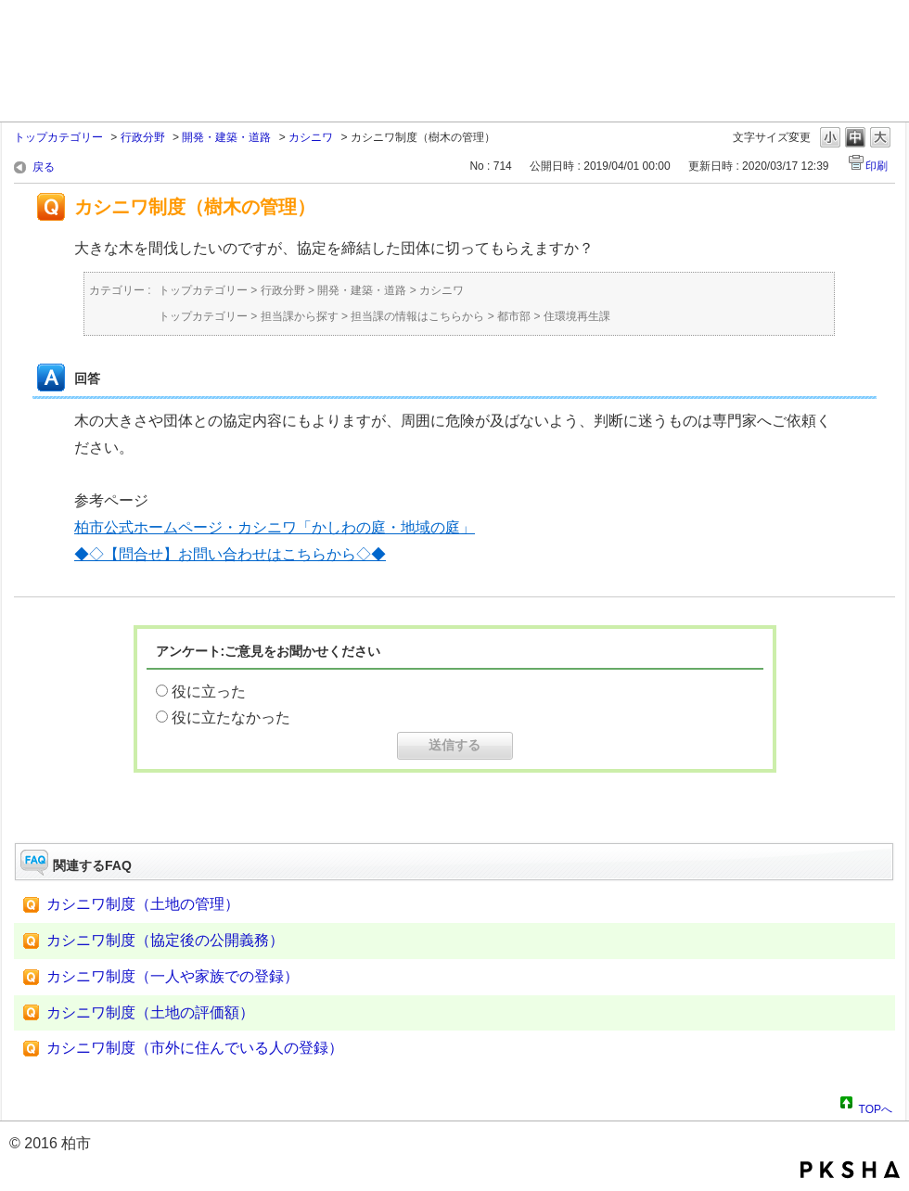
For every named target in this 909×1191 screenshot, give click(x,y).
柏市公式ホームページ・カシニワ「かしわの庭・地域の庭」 (274, 527)
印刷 (876, 166)
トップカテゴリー (58, 137)
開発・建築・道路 (226, 137)
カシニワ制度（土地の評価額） (150, 1012)
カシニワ (310, 137)
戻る (43, 166)
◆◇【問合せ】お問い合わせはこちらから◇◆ (230, 554)
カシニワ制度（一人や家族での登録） (172, 976)
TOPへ (875, 1106)
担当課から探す (300, 316)
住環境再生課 (577, 316)
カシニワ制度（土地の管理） (142, 904)
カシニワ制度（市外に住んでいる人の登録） (194, 1048)
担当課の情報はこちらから (417, 316)
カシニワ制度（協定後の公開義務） (165, 940)
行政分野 (143, 137)
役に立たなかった (231, 717)
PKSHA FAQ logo (850, 1170)
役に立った (209, 691)
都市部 (514, 316)
